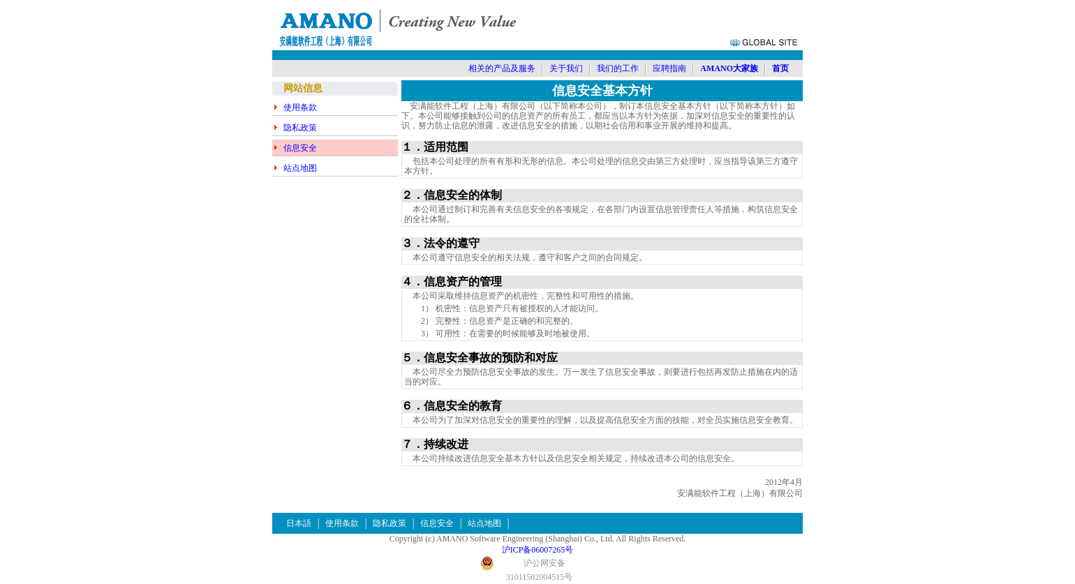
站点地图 (300, 168)
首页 (780, 68)
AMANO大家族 (729, 68)
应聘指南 (669, 68)
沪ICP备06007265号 (538, 550)
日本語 (298, 523)
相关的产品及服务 (501, 68)
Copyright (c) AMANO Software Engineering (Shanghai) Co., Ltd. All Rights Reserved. (538, 539)
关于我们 (566, 68)
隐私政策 (300, 128)
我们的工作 (618, 68)
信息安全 (300, 148)
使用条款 (300, 107)
